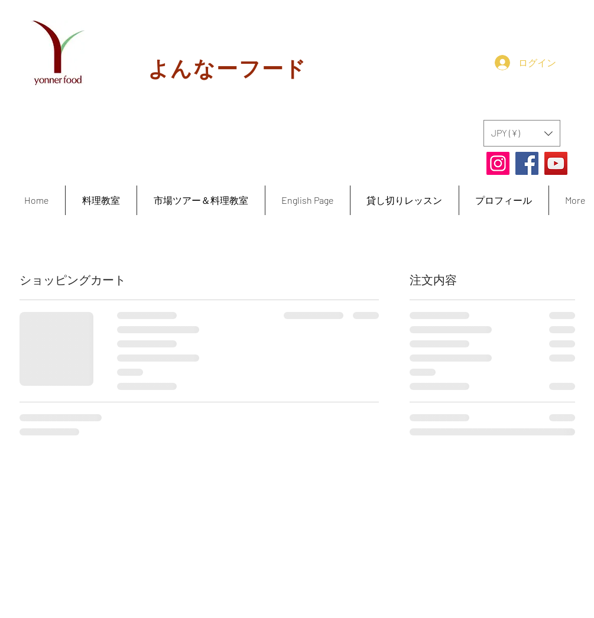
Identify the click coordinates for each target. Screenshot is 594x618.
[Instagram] (497, 163)
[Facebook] (526, 163)
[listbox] (521, 133)
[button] (521, 133)
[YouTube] (555, 163)
